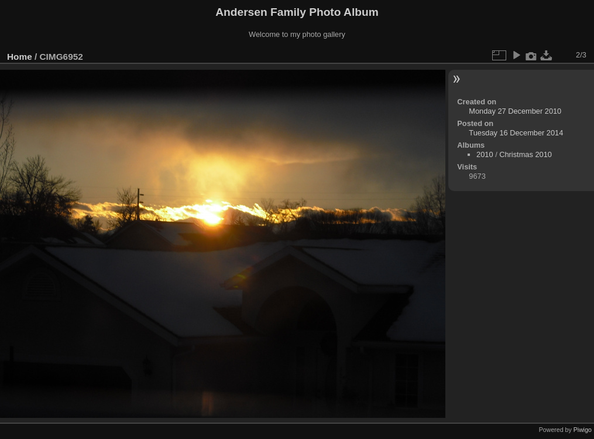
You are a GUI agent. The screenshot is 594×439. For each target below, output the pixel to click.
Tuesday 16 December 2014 (516, 132)
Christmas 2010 (525, 154)
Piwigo (583, 429)
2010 (484, 154)
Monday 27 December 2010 (515, 111)
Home (19, 57)
